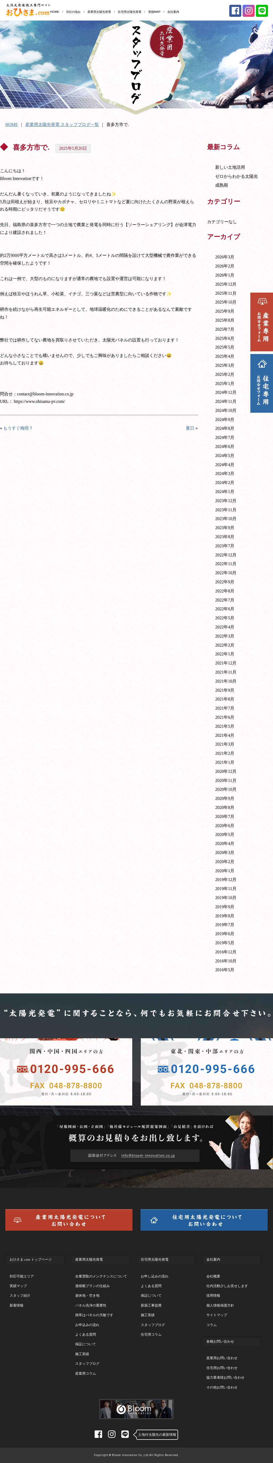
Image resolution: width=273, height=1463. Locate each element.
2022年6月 (224, 609)
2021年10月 (225, 681)
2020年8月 (224, 807)
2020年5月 (224, 834)
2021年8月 (224, 699)
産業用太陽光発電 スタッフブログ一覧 (62, 124)
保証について (85, 1344)
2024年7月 (224, 437)
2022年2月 (224, 645)
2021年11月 (225, 672)
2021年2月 (224, 753)
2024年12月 (225, 392)
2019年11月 (225, 888)
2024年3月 (224, 473)
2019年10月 (225, 897)
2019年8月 (224, 916)
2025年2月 (224, 374)
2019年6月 (224, 933)
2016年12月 (225, 952)
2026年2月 (224, 266)
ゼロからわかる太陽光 (236, 176)
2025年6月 (224, 338)
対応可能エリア (22, 1276)
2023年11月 (225, 510)
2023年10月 (225, 518)
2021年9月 (224, 690)
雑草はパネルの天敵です (94, 1315)
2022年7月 (224, 600)
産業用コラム (85, 1373)
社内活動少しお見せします (227, 1286)
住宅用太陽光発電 (129, 11)
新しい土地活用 (230, 167)
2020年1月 (224, 870)
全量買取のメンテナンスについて (101, 1276)
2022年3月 (224, 636)
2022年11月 (225, 563)
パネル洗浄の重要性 (90, 1305)
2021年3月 (224, 744)
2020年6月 (224, 825)
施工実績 (82, 1354)
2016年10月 (225, 961)
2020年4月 (224, 843)
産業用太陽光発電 (99, 11)
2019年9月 (224, 906)
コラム (211, 1325)
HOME (54, 11)
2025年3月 (224, 365)
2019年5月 (224, 943)
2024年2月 (224, 482)
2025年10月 (225, 302)
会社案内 (173, 11)
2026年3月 (224, 257)
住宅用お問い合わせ (222, 1368)
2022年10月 (225, 573)
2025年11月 (225, 293)
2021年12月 (225, 663)
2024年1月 (224, 491)
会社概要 (213, 1276)
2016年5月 (224, 970)
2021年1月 (224, 762)
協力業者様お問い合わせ (225, 1377)
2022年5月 (224, 618)
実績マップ (18, 1286)
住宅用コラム (151, 1334)
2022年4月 (224, 627)
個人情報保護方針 (220, 1305)
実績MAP (154, 11)
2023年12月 (225, 500)
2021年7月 (224, 708)
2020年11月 (225, 780)
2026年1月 (224, 275)
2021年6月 (224, 717)
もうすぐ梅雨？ (18, 428)
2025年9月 (224, 311)
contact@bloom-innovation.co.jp (45, 394)
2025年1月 (224, 383)
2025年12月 (225, 284)
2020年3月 (224, 852)
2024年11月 (225, 401)
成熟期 (221, 185)
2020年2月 (224, 861)
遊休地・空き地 (87, 1295)
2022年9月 (224, 582)
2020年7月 (224, 816)
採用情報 (213, 1295)
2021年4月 (224, 735)
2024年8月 (224, 428)
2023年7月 (224, 546)
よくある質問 (85, 1334)
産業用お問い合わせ (222, 1358)
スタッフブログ (87, 1364)
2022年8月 (224, 591)
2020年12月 (225, 771)
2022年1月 (224, 654)
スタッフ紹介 (20, 1295)
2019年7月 (224, 924)
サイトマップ (216, 1315)
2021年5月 (224, 726)
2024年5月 (224, 455)
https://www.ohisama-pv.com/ (39, 401)
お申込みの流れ (87, 1325)
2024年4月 (224, 464)
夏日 (190, 428)
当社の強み (73, 11)
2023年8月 (224, 536)
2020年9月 (224, 798)
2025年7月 (224, 329)
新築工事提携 (151, 1305)
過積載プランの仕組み (92, 1286)
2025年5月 (224, 347)
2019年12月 (225, 879)
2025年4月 (224, 356)
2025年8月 (224, 320)
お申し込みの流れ (154, 1276)
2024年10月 (225, 410)
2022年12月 (225, 555)
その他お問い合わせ (222, 1387)
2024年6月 (224, 446)
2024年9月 (224, 419)
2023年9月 (224, 527)
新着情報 (16, 1305)
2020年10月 (225, 789)
